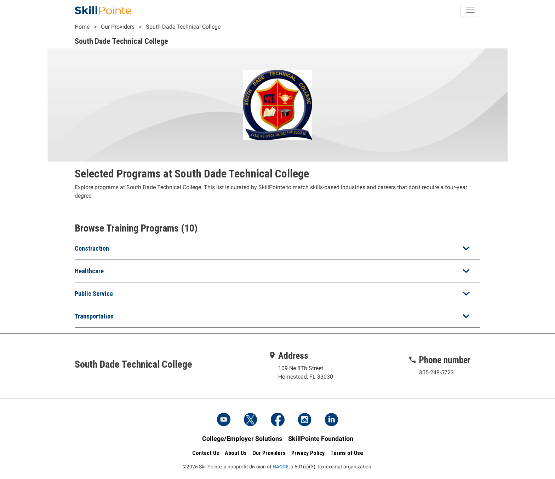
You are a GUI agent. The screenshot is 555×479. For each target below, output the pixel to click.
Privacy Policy (308, 453)
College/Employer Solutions (242, 438)
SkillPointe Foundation (320, 438)
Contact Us (205, 453)
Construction (92, 248)
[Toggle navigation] (470, 10)
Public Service (94, 293)
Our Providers (118, 26)
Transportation (94, 316)
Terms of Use (346, 453)
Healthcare (89, 271)
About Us (236, 453)
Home (82, 26)
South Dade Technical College (183, 26)
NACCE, (281, 466)
